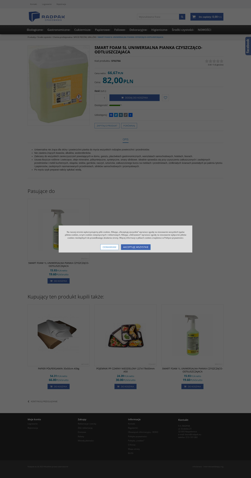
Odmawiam (109, 247)
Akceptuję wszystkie (135, 247)
